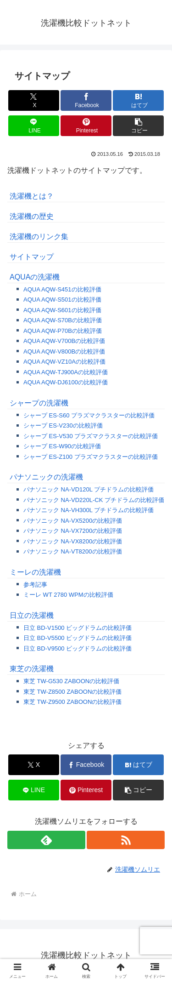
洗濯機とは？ (32, 196)
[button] (138, 125)
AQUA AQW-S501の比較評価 (62, 299)
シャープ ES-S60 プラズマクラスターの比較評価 (89, 415)
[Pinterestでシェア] (86, 125)
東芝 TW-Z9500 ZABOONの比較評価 (72, 701)
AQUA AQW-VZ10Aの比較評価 (64, 361)
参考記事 (35, 584)
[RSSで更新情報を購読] (126, 840)
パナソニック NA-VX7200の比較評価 (72, 530)
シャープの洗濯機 (39, 403)
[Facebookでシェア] (86, 100)
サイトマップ (32, 257)
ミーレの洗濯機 (35, 572)
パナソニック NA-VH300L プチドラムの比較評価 (88, 510)
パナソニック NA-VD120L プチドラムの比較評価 (88, 489)
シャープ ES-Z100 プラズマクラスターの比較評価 (90, 456)
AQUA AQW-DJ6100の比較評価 (65, 382)
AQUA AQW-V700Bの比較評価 (64, 340)
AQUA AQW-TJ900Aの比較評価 (65, 372)
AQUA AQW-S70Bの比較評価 (62, 320)
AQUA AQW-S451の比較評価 (62, 289)
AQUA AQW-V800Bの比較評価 (64, 351)
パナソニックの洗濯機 (46, 477)
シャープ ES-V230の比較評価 (63, 425)
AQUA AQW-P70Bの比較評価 (62, 330)
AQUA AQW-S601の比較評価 (62, 310)
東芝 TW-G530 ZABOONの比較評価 (71, 681)
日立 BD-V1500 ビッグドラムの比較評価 (77, 627)
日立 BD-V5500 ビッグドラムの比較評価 (77, 637)
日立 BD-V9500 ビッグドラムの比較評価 (77, 648)
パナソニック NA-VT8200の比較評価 (72, 551)
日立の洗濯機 (32, 615)
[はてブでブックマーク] (138, 100)
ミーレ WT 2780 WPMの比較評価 (68, 594)
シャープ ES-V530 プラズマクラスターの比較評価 (90, 436)
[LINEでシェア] (33, 125)
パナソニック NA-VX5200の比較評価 (72, 520)
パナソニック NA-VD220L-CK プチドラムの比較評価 (93, 500)
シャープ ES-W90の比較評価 (62, 446)
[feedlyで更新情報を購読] (46, 840)
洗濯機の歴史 (32, 216)
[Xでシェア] (33, 100)
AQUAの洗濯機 (35, 277)
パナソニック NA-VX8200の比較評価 (72, 541)
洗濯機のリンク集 (39, 236)
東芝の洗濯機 (32, 669)
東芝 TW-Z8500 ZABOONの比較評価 (72, 691)
